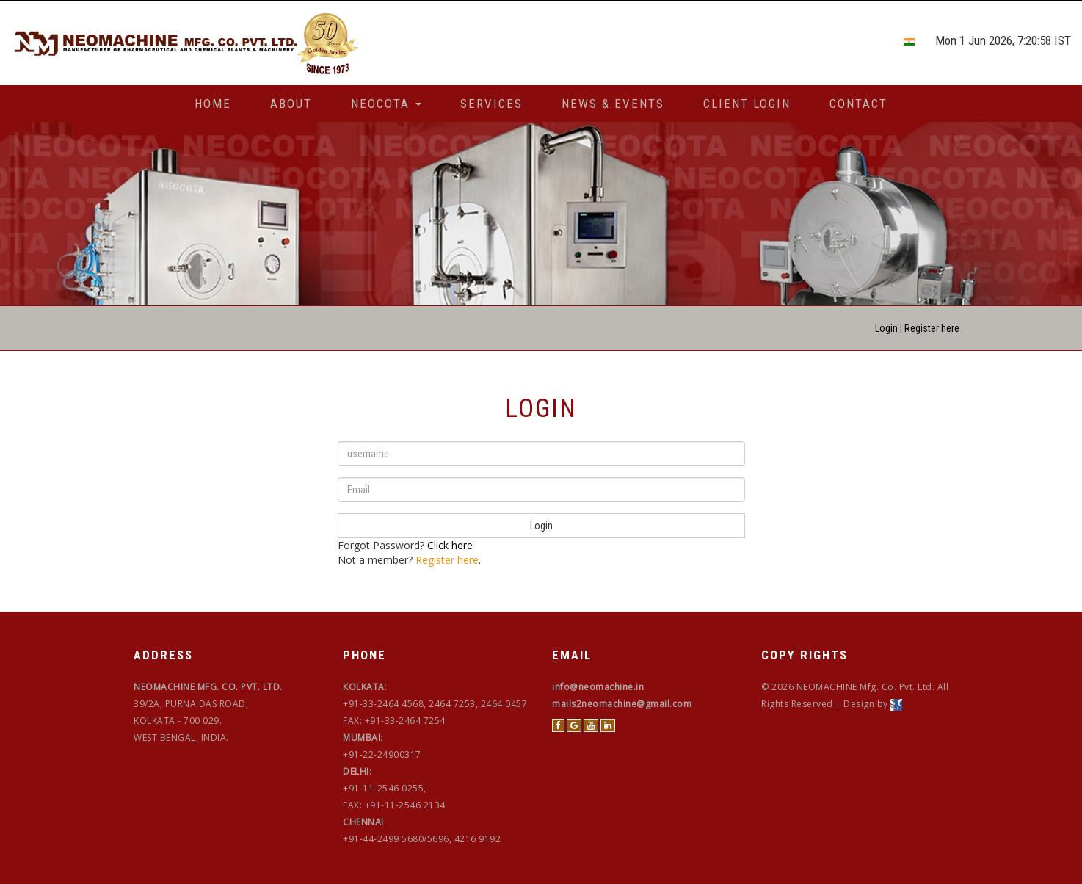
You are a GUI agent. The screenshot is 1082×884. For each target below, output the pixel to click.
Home (213, 103)
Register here (931, 328)
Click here (450, 545)
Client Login (747, 103)
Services (491, 103)
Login (886, 328)
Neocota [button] (386, 103)
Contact (858, 103)
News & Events (613, 103)
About (291, 103)
